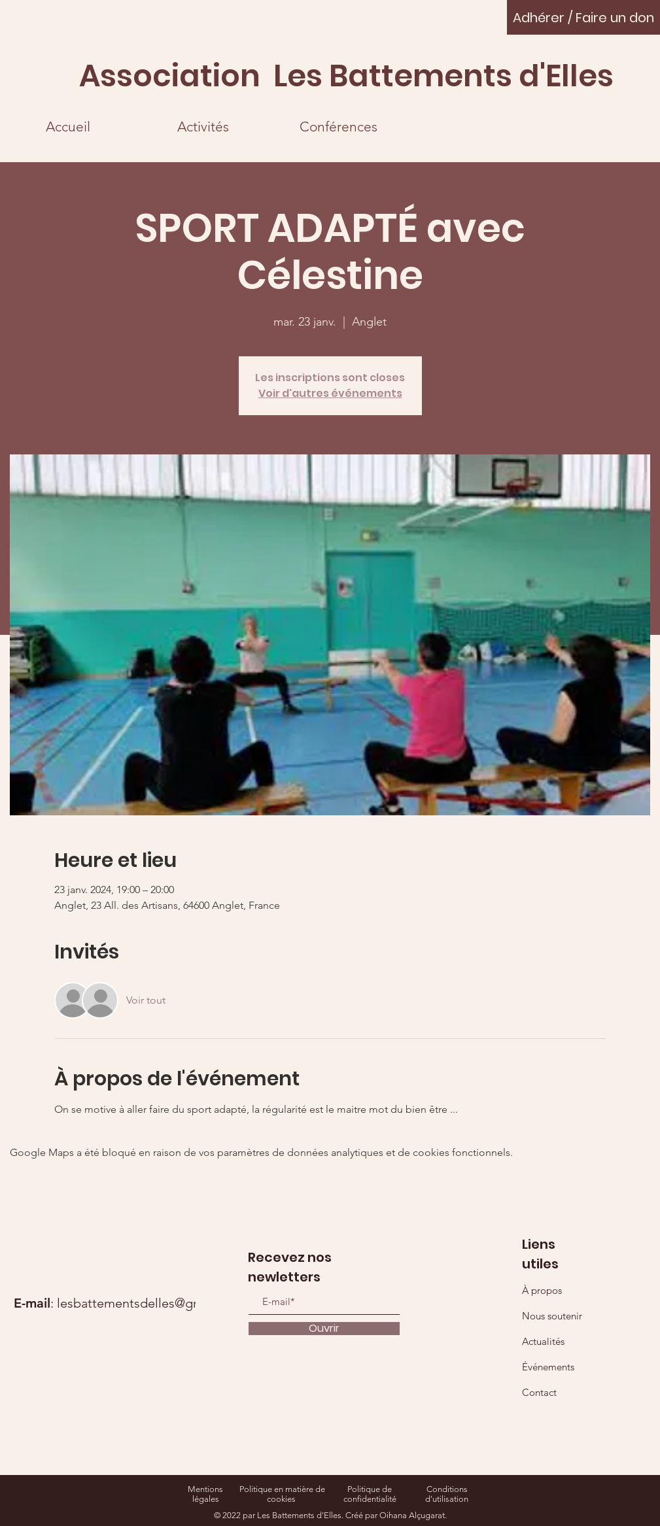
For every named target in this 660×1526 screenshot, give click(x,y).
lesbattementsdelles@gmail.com (151, 1303)
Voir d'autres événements (330, 393)
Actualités (543, 1341)
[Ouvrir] (324, 1328)
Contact (539, 1392)
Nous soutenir (552, 1316)
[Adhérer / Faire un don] (583, 17)
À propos (542, 1290)
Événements (548, 1367)
